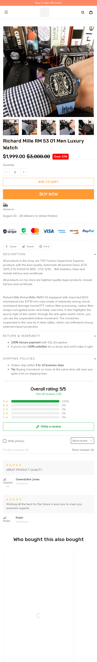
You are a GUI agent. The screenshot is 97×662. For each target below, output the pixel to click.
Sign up (84, 627)
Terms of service (14, 562)
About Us (9, 588)
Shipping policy (13, 555)
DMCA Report (38, 643)
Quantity (8, 165)
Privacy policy (12, 549)
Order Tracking (13, 600)
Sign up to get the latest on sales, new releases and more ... (42, 620)
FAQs (6, 594)
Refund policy (12, 568)
